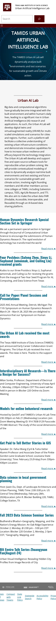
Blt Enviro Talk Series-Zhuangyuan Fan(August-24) (23, 551)
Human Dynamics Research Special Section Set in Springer (24, 221)
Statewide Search (29, 597)
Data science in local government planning (23, 478)
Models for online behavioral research (26, 408)
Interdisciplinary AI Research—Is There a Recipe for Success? (27, 372)
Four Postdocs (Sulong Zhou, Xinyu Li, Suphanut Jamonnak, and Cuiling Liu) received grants (26, 261)
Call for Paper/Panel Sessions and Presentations (23, 296)
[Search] (39, 18)
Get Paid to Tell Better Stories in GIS (25, 442)
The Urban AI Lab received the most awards (24, 334)
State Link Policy (20, 597)
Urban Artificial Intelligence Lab (32, 8)
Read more (47, 248)
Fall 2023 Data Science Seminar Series (27, 515)
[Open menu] (1, 25)
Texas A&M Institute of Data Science (31, 5)
